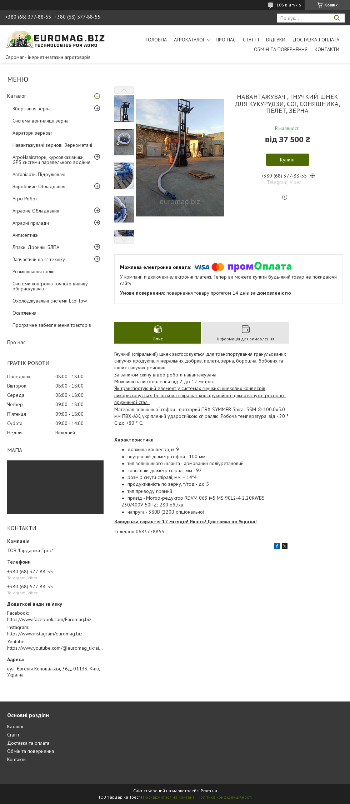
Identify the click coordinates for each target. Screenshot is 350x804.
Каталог (16, 96)
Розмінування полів (33, 271)
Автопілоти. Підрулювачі (38, 174)
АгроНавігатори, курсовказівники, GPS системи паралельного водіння (51, 159)
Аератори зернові (32, 133)
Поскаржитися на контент (168, 797)
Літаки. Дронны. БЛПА (35, 247)
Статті (251, 39)
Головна (156, 39)
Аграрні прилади (30, 223)
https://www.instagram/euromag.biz (44, 633)
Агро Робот (24, 198)
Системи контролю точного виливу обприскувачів (50, 286)
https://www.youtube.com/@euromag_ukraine (55, 648)
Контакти (327, 49)
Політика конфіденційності (225, 797)
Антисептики (25, 235)
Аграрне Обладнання (35, 211)
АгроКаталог (189, 39)
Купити (287, 159)
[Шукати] (337, 18)
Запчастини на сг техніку (38, 259)
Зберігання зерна (31, 108)
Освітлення (24, 313)
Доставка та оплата (28, 743)
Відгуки (275, 39)
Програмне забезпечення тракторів (51, 325)
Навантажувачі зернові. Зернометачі (52, 145)
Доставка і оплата (315, 39)
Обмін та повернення (281, 49)
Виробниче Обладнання (38, 186)
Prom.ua (209, 790)
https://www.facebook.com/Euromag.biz (49, 619)
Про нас (226, 39)
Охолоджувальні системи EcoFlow (49, 301)
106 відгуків (288, 5)
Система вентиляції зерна (40, 121)
